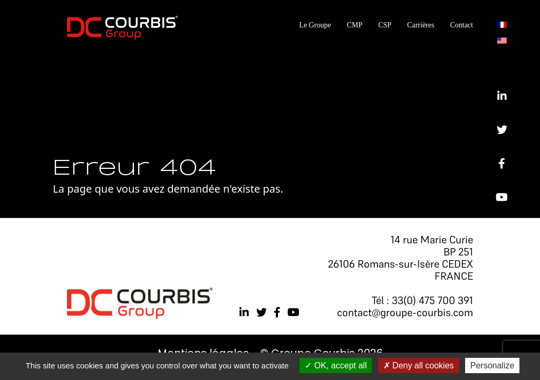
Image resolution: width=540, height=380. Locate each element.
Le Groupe (315, 25)
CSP (384, 25)
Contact (461, 25)
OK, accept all (336, 365)
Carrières (420, 25)
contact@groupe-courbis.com (405, 312)
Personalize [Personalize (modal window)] (492, 365)
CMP (355, 25)
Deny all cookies (418, 365)
